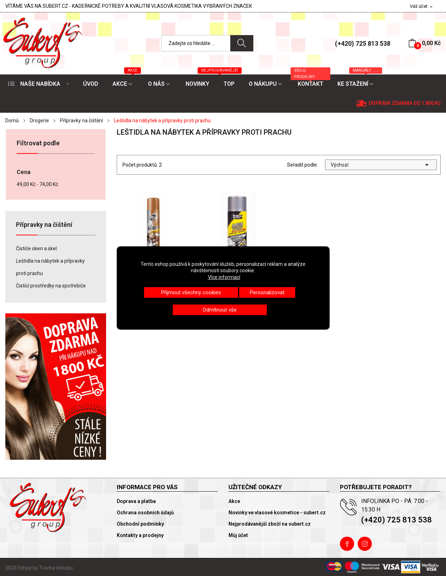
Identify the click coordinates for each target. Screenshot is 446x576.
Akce (234, 501)
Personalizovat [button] (267, 292)
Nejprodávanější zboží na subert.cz (269, 524)
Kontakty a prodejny (140, 535)
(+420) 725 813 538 (362, 43)
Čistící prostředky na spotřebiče (51, 286)
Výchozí (381, 165)
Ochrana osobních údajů (145, 512)
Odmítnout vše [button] (220, 310)
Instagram (365, 544)
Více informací (224, 277)
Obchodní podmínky (140, 524)
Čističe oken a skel (36, 248)
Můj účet (238, 535)
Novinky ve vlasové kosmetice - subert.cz (277, 512)
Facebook (347, 544)
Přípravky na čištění (44, 225)
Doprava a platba (136, 501)
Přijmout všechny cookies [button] (191, 292)
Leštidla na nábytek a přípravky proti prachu (50, 267)
